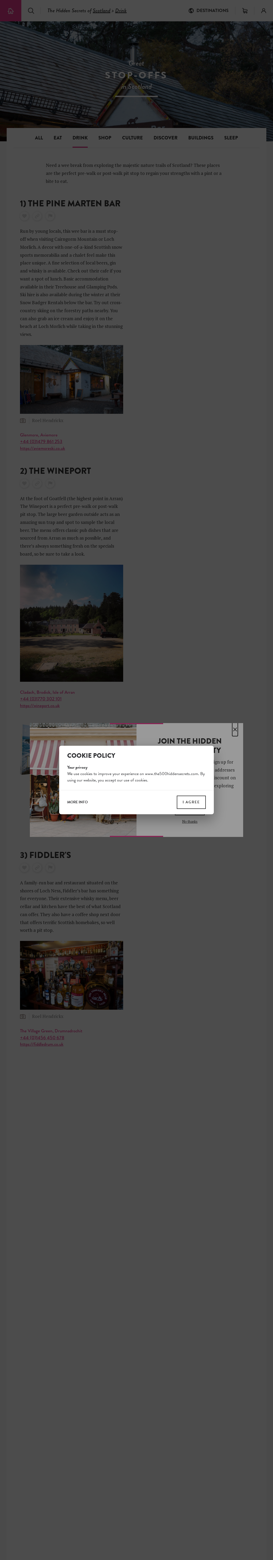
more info (77, 802)
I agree (191, 802)
